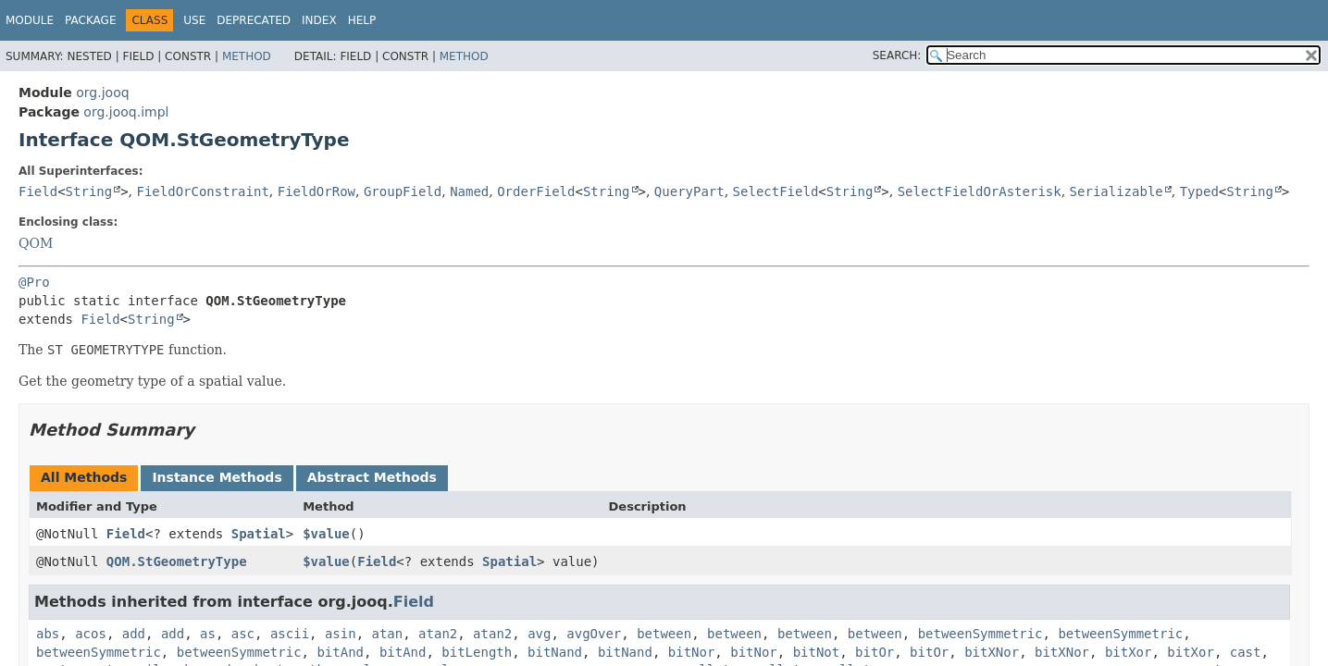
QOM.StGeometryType (176, 561)
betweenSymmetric (980, 633)
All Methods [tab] (84, 477)
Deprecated (254, 20)
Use (194, 20)
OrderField (536, 191)
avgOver (593, 633)
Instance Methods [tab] (216, 477)
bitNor (691, 652)
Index (319, 20)
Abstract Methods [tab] (372, 477)
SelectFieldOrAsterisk (979, 191)
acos (90, 633)
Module (30, 20)
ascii (289, 633)
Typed (1199, 191)
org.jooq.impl (125, 112)
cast (1245, 652)
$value (326, 533)
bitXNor (991, 652)
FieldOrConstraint (203, 191)
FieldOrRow (316, 191)
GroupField (402, 191)
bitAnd (340, 652)
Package (90, 20)
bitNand (554, 652)
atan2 (437, 633)
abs (47, 633)
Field (38, 191)
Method (246, 56)
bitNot (816, 652)
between (664, 633)
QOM (36, 243)
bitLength (476, 652)
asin (340, 633)
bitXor (1128, 652)
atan (387, 633)
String (89, 191)
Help (362, 20)
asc (242, 633)
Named (469, 191)
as (208, 633)
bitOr (874, 652)
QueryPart (689, 191)
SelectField (776, 191)
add (133, 633)
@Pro (34, 282)
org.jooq (102, 92)
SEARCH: (897, 55)
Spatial (258, 533)
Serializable (1116, 191)
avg (539, 633)
